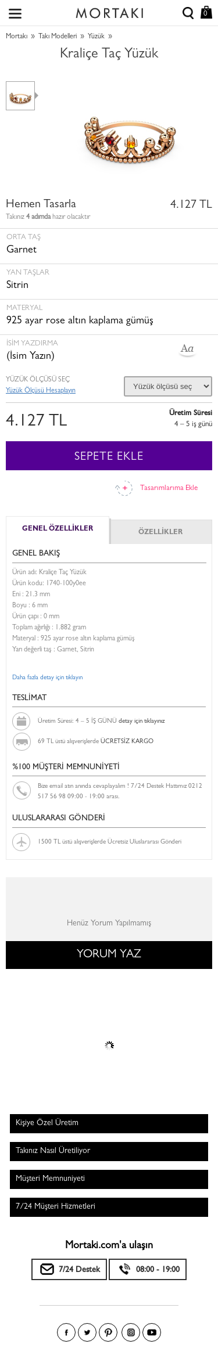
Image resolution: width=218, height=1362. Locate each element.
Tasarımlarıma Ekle (169, 488)
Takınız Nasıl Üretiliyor (53, 1151)
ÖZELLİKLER (160, 532)
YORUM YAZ (109, 955)
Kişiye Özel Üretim (47, 1123)
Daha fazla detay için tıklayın (47, 678)
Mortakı (16, 37)
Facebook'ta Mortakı (66, 1332)
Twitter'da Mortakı (87, 1332)
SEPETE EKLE (109, 457)
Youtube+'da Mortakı (151, 1332)
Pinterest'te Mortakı (108, 1332)
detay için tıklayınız (142, 721)
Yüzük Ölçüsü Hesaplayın (41, 391)
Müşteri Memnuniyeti (50, 1179)
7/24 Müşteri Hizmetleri (55, 1207)
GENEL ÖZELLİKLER (57, 529)
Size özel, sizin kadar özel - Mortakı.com (109, 10)
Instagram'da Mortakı (130, 1332)
